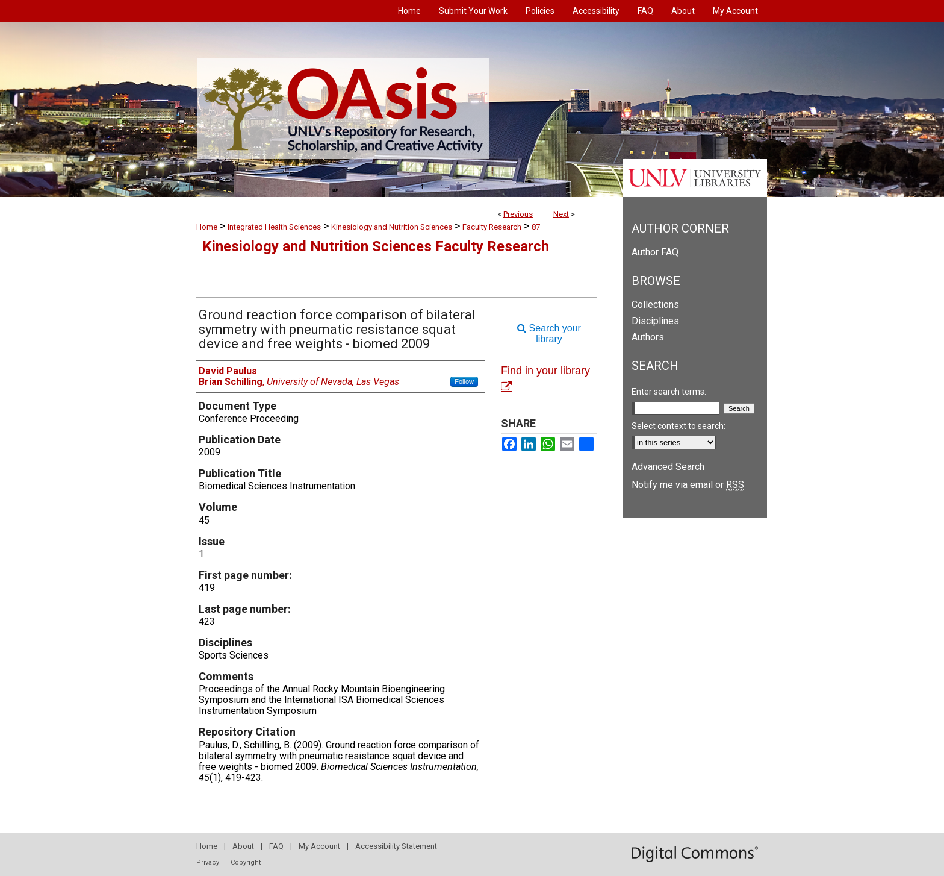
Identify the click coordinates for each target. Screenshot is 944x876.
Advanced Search (668, 466)
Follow (464, 381)
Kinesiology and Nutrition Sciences (391, 226)
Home (206, 226)
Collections (655, 304)
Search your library (549, 333)
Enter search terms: (669, 391)
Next (561, 214)
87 (536, 226)
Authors (648, 337)
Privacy (207, 862)
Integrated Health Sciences (274, 226)
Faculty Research (491, 226)
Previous (518, 214)
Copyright (246, 862)
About (243, 846)
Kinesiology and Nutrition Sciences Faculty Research (375, 246)
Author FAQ (655, 252)
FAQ (276, 846)
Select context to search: (678, 426)
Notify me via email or (688, 484)
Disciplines (655, 321)
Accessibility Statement (396, 846)
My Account (319, 846)
